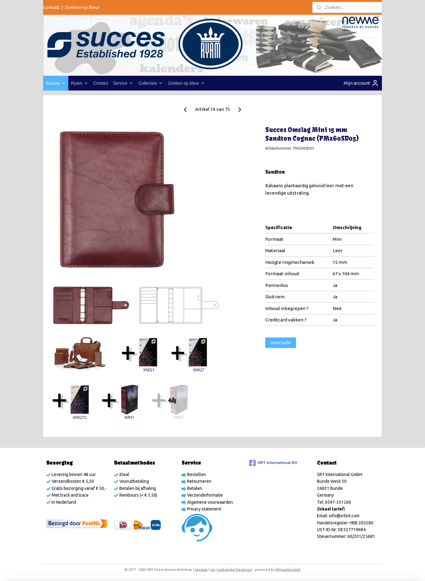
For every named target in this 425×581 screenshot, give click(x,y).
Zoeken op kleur (82, 7)
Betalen (194, 488)
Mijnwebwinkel (287, 569)
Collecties (150, 83)
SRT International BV (273, 463)
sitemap (201, 569)
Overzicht (280, 342)
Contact (51, 7)
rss (212, 569)
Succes (56, 83)
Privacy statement (203, 508)
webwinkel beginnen (235, 569)
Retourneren (198, 481)
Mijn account (361, 83)
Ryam (79, 83)
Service (123, 83)
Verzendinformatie (204, 495)
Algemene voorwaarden (209, 502)
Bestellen (196, 474)
